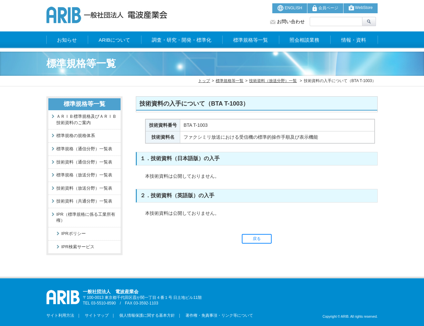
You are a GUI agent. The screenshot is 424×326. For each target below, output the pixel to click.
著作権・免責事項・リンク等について (217, 315)
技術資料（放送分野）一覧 (273, 80)
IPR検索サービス (77, 246)
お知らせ (67, 40)
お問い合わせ (287, 21)
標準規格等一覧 (250, 40)
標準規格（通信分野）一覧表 (84, 148)
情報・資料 (353, 40)
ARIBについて (114, 40)
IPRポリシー (73, 233)
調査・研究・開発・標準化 (181, 40)
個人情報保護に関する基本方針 (145, 315)
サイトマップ (95, 315)
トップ (204, 80)
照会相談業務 (304, 40)
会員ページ (325, 8)
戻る (257, 238)
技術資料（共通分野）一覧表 (84, 201)
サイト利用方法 (60, 315)
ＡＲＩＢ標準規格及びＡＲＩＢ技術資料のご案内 (86, 119)
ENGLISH (289, 8)
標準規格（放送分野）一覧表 (84, 174)
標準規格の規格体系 (75, 135)
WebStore (360, 8)
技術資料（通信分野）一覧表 (84, 162)
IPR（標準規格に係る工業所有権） (85, 217)
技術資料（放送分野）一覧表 (84, 188)
